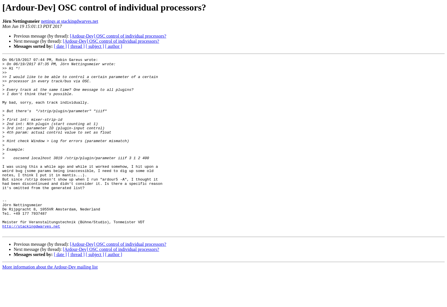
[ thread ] (76, 46)
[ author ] (113, 46)
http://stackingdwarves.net (31, 260)
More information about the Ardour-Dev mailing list (50, 302)
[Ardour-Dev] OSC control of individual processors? (118, 36)
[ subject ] (95, 46)
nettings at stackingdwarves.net (69, 21)
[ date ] (60, 46)
